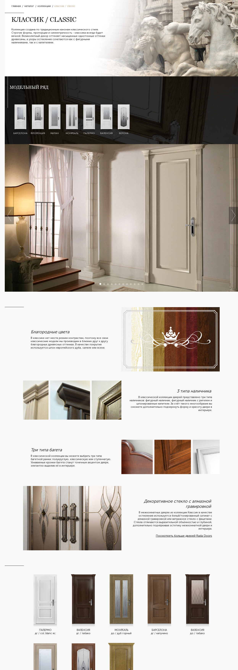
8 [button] (127, 284)
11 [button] (138, 284)
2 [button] (104, 284)
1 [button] (100, 284)
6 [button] (119, 284)
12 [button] (142, 284)
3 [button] (108, 284)
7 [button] (123, 284)
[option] (121, 218)
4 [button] (112, 284)
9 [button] (131, 284)
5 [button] (116, 284)
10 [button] (135, 284)
